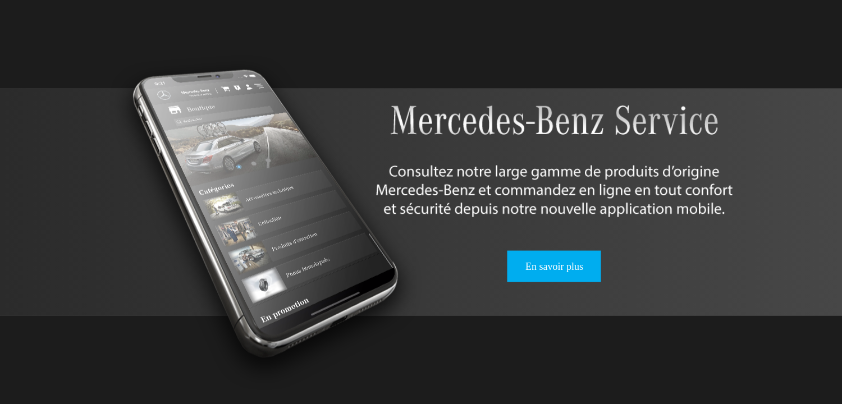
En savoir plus (554, 266)
